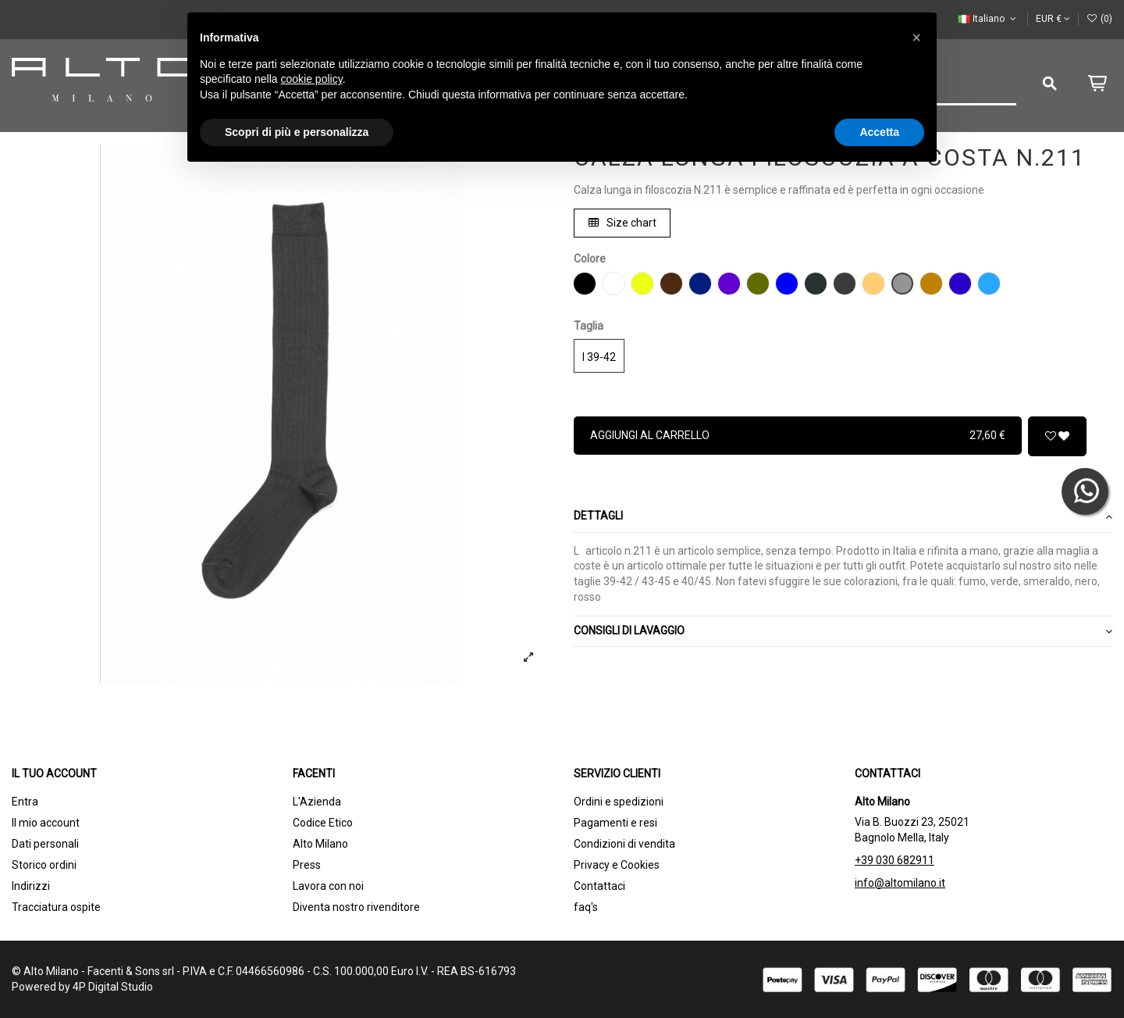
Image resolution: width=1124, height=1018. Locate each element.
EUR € (1053, 18)
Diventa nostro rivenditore (356, 907)
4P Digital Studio (113, 986)
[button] (916, 37)
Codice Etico (323, 822)
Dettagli (843, 516)
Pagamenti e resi (615, 822)
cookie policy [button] (312, 79)
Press (307, 865)
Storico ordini (44, 865)
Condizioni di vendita (624, 844)
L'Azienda (317, 801)
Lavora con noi (328, 886)
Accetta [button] (879, 132)
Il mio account (46, 822)
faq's (586, 907)
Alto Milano (320, 844)
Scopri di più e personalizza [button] (296, 132)
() (1099, 18)
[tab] (843, 517)
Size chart (622, 222)
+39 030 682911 (894, 860)
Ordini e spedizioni (618, 801)
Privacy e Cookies (617, 865)
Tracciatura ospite (56, 907)
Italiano (988, 18)
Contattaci (599, 886)
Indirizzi (31, 886)
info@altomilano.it (900, 883)
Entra (25, 801)
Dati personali (45, 844)
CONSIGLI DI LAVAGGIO (843, 631)
